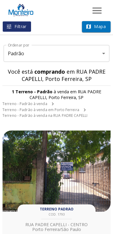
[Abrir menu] (97, 10)
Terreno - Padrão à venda (24, 103)
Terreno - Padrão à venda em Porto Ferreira (40, 109)
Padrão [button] (16, 53)
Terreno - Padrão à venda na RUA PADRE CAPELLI (44, 115)
